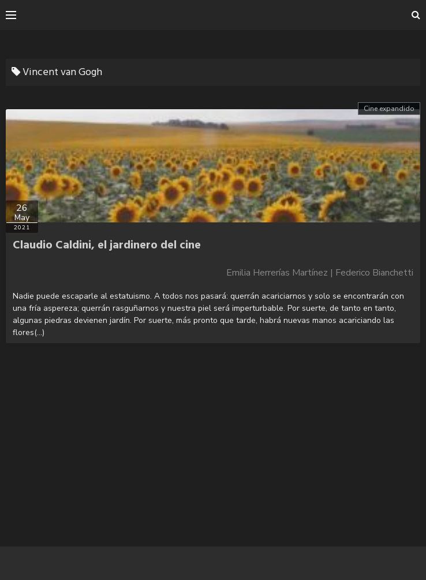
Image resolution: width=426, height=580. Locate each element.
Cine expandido (389, 108)
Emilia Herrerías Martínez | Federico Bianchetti (319, 272)
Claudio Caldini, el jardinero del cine (107, 245)
